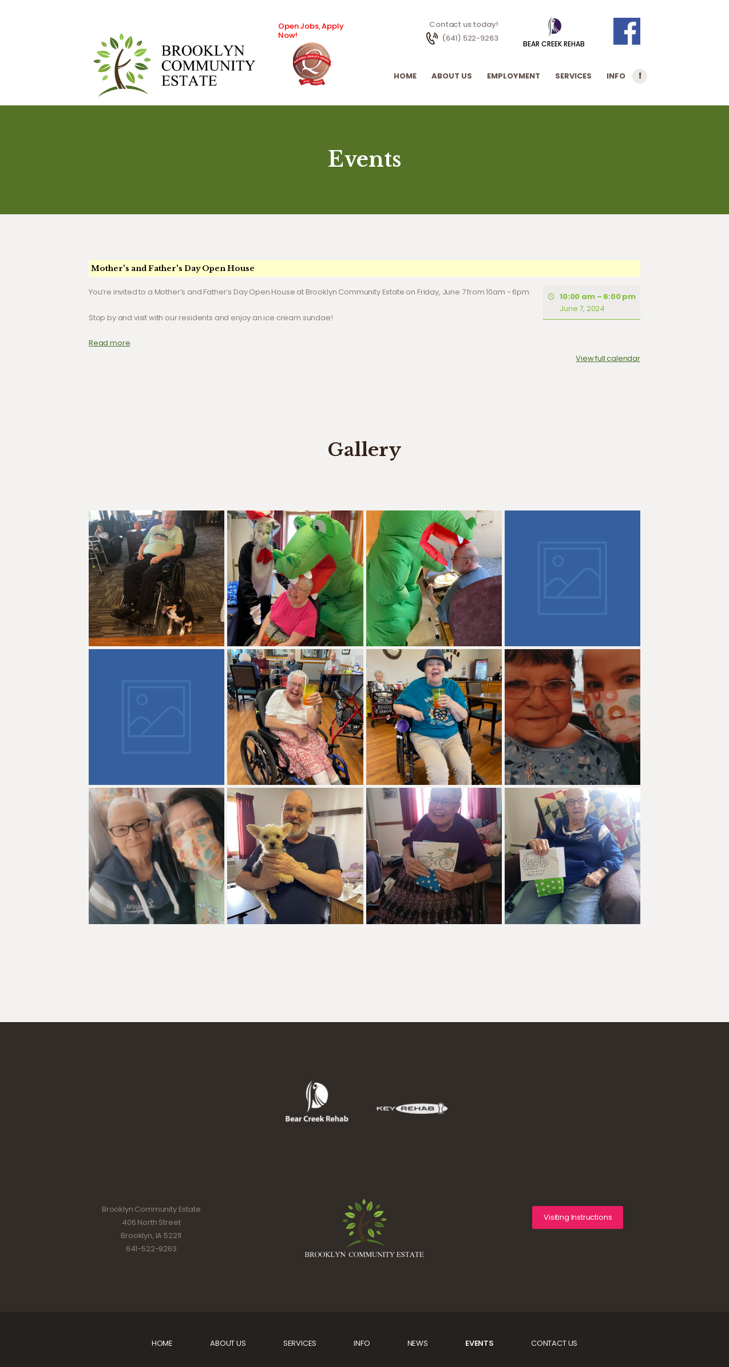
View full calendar (608, 358)
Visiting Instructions (578, 1217)
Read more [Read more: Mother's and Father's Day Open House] (109, 342)
